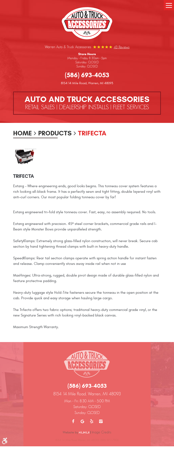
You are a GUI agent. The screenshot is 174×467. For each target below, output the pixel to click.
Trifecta (92, 133)
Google (82, 421)
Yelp (91, 421)
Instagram (100, 421)
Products (55, 133)
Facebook (73, 421)
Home (22, 133)
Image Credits (101, 432)
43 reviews (121, 47)
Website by (76, 432)
